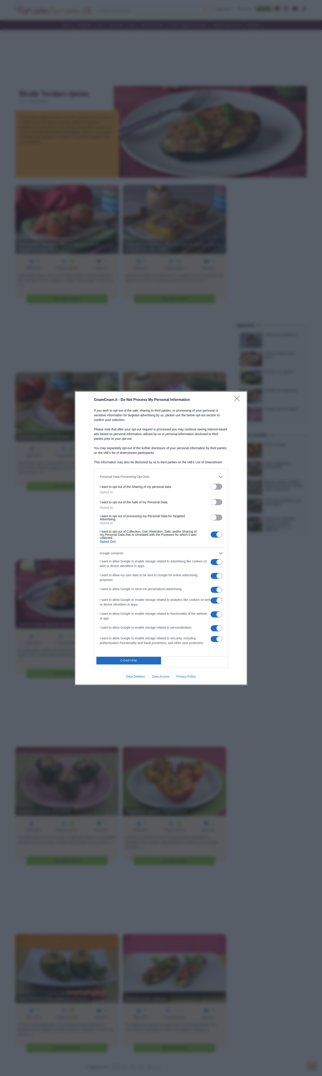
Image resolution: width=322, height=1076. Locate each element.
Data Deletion (135, 676)
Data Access (160, 676)
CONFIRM (128, 660)
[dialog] (161, 538)
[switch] (216, 487)
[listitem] (161, 476)
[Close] (238, 400)
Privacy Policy (186, 676)
